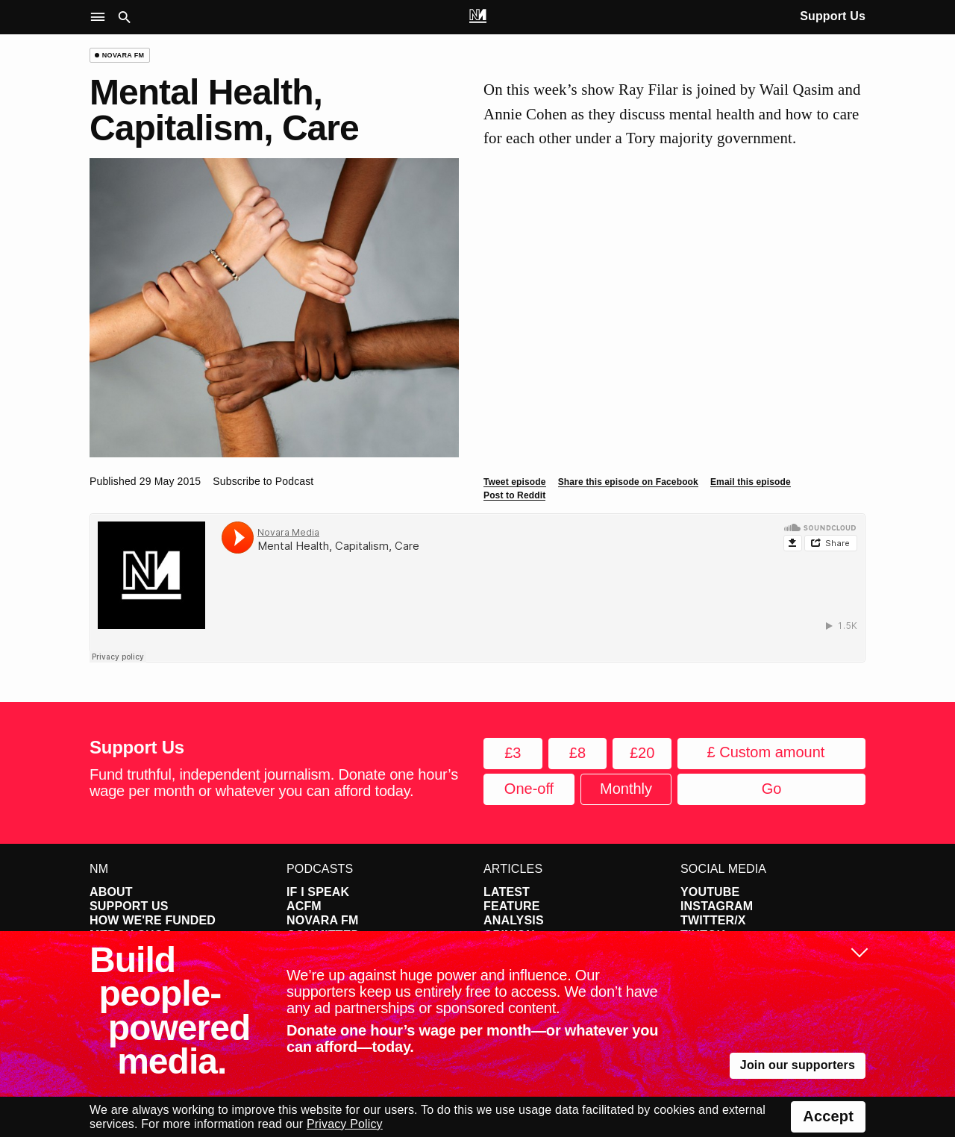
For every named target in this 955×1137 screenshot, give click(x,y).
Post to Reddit (514, 495)
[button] (101, 17)
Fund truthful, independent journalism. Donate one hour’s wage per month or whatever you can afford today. (274, 782)
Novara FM (322, 920)
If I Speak (317, 892)
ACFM (304, 906)
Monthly (626, 788)
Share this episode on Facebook (628, 482)
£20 (642, 753)
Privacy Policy (345, 1124)
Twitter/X (713, 920)
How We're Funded (153, 920)
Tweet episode (514, 482)
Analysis (513, 920)
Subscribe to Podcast (263, 481)
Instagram (716, 906)
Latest (506, 892)
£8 (577, 753)
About (111, 892)
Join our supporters (797, 1065)
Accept (828, 1116)
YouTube (709, 892)
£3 (512, 753)
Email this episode (750, 482)
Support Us (832, 16)
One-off (529, 788)
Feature (511, 906)
